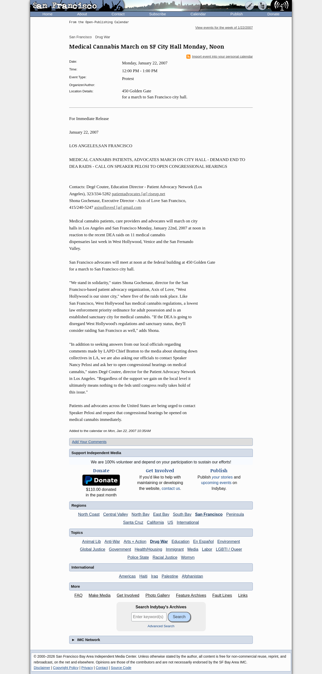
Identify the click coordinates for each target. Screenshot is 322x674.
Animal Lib (91, 541)
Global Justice (92, 549)
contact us (171, 488)
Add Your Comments (89, 442)
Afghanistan (192, 576)
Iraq (154, 576)
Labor (207, 549)
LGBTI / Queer (229, 549)
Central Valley (115, 514)
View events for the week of (224, 27)
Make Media (99, 595)
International (188, 522)
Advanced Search (161, 626)
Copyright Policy (65, 668)
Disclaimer (42, 668)
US (170, 522)
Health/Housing (148, 549)
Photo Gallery (157, 595)
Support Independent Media (96, 453)
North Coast (88, 514)
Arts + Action (135, 541)
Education (180, 541)
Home (48, 14)
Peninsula (235, 514)
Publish (236, 14)
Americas (127, 576)
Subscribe (157, 14)
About (82, 14)
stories (222, 477)
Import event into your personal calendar (219, 57)
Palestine (170, 576)
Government (120, 549)
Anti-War (112, 541)
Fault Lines (222, 595)
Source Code (121, 668)
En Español (203, 541)
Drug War (102, 37)
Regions (78, 505)
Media (192, 549)
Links (243, 595)
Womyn (188, 557)
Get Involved (128, 595)
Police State (138, 557)
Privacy (87, 668)
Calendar (198, 14)
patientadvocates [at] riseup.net (138, 193)
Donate (273, 14)
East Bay (161, 514)
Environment (228, 541)
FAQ (78, 595)
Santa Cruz (133, 522)
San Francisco (80, 37)
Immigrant (175, 549)
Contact (118, 14)
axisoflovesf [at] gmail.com (117, 207)
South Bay (182, 514)
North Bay (140, 514)
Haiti (143, 576)
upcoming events (216, 483)
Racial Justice (164, 557)
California (155, 522)
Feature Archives (191, 595)
